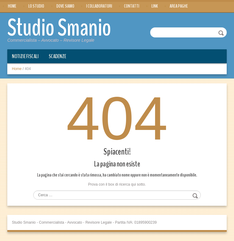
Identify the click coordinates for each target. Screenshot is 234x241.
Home (12, 6)
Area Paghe (179, 6)
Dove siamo (65, 6)
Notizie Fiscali (25, 56)
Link (154, 6)
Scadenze (57, 56)
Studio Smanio (59, 28)
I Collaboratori (99, 6)
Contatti (131, 6)
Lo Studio (36, 6)
